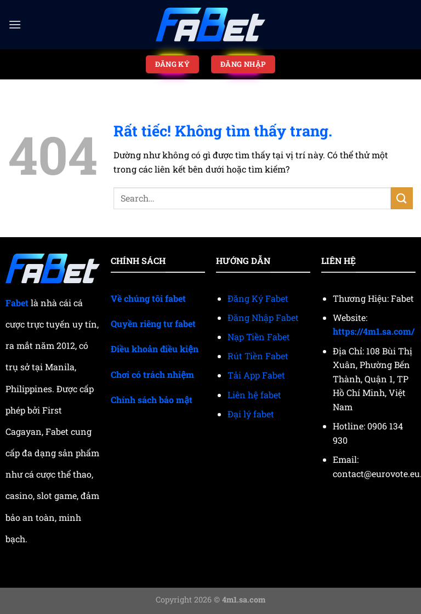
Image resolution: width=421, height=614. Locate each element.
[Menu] (14, 24)
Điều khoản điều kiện (154, 348)
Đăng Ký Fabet (257, 298)
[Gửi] (402, 198)
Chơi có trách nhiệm (152, 374)
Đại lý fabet (250, 414)
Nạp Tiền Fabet (258, 336)
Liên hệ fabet (254, 394)
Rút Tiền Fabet (257, 355)
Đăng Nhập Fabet (263, 317)
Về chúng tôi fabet (148, 298)
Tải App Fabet (256, 375)
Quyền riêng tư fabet (153, 323)
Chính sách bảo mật (151, 399)
